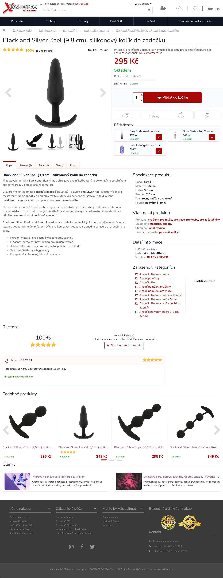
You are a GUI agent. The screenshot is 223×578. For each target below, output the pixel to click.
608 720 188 (81, 3)
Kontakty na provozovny (21, 532)
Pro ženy (50, 21)
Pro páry (83, 21)
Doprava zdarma (110, 517)
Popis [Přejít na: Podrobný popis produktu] (9, 165)
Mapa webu (108, 525)
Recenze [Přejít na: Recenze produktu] (26, 165)
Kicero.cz (168, 569)
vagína (160, 228)
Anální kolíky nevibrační (154, 274)
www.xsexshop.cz (77, 569)
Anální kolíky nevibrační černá (157, 299)
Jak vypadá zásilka (18, 521)
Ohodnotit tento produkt (124, 345)
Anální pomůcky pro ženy (155, 287)
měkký (175, 232)
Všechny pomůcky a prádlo (195, 21)
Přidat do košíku (172, 97)
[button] (104, 460)
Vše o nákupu (142, 4)
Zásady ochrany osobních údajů (71, 528)
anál (152, 228)
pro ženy (153, 220)
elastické (155, 224)
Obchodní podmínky (19, 528)
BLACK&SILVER (157, 257)
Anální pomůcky (149, 278)
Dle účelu (150, 21)
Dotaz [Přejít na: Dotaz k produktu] (73, 165)
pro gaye (179, 220)
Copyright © (56, 569)
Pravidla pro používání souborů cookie (74, 532)
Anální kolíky (147, 282)
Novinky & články (110, 521)
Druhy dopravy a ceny (20, 517)
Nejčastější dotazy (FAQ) (21, 525)
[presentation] (8, 93)
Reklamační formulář (66, 525)
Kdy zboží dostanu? (127, 76)
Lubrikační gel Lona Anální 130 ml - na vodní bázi (160, 145)
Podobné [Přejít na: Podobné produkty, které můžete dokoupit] (44, 165)
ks (141, 97)
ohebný (167, 224)
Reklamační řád (63, 521)
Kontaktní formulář (65, 517)
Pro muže (17, 21)
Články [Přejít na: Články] (59, 165)
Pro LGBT (116, 21)
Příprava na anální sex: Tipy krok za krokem (58, 477)
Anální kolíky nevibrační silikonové (160, 295)
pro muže (166, 220)
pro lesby (192, 220)
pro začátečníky (209, 220)
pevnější (164, 232)
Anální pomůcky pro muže (155, 291)
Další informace (151, 53)
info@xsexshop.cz (169, 541)
